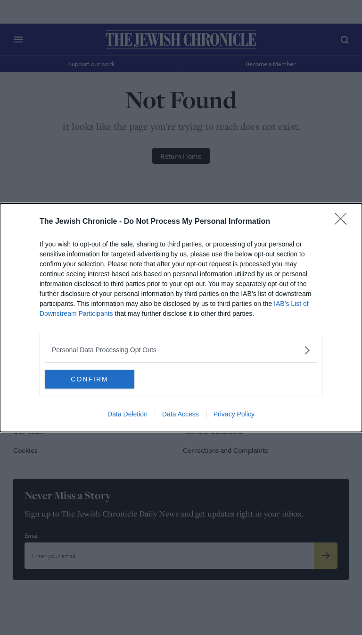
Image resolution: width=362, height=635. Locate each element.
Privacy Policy (234, 414)
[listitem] (181, 350)
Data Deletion (127, 414)
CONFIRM (89, 379)
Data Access (180, 414)
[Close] (344, 222)
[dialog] (181, 317)
